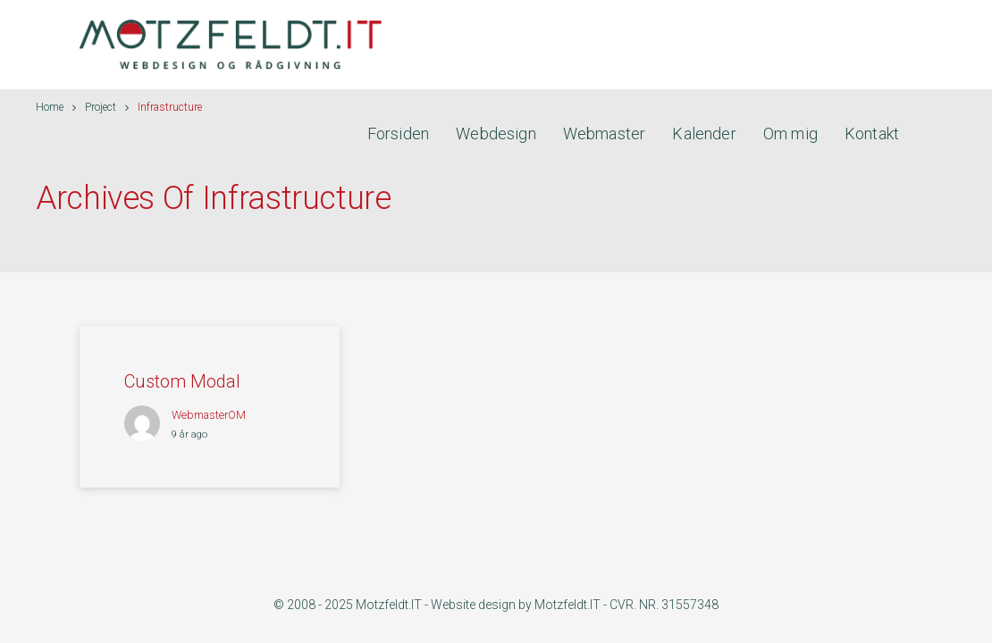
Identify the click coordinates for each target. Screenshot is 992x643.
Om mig (790, 133)
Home (49, 107)
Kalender (704, 133)
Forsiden (398, 133)
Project (100, 107)
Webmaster (604, 133)
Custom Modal (182, 381)
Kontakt (872, 133)
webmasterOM (209, 415)
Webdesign (496, 133)
